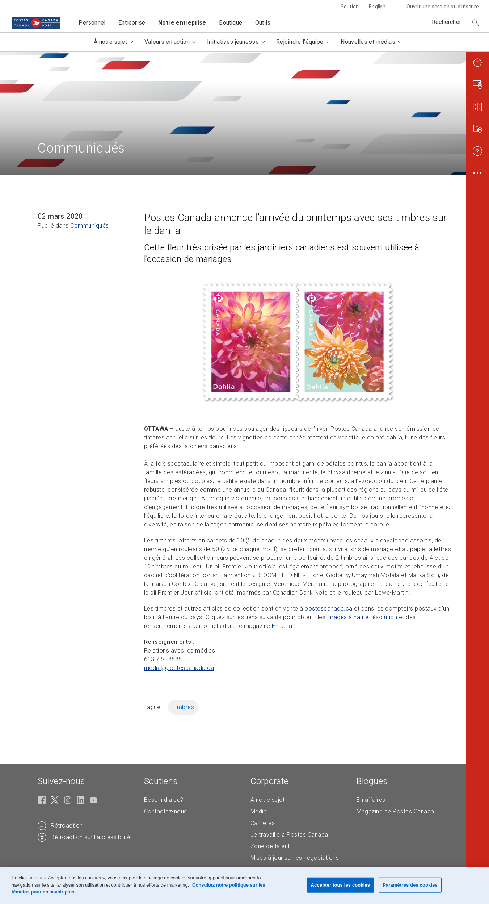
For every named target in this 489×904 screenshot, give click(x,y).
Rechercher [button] (446, 21)
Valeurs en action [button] (167, 41)
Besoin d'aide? (164, 799)
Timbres (183, 707)
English (377, 6)
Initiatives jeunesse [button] (233, 41)
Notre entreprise (182, 22)
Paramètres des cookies (410, 885)
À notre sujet (267, 799)
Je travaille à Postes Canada (289, 834)
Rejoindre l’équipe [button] (299, 41)
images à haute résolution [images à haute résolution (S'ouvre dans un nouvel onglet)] (362, 617)
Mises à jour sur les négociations (294, 857)
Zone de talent (270, 846)
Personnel (92, 22)
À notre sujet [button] (110, 41)
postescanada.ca (329, 608)
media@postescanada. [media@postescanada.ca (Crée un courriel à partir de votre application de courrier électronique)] (179, 668)
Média (258, 811)
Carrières (262, 823)
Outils (262, 22)
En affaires (371, 799)
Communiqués (89, 225)
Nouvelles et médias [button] (368, 41)
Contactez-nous (165, 811)
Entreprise (131, 22)
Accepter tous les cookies (340, 885)
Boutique (230, 22)
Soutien (350, 6)
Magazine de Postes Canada (395, 811)
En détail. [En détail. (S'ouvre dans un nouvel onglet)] (284, 625)
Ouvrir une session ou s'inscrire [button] (442, 6)
